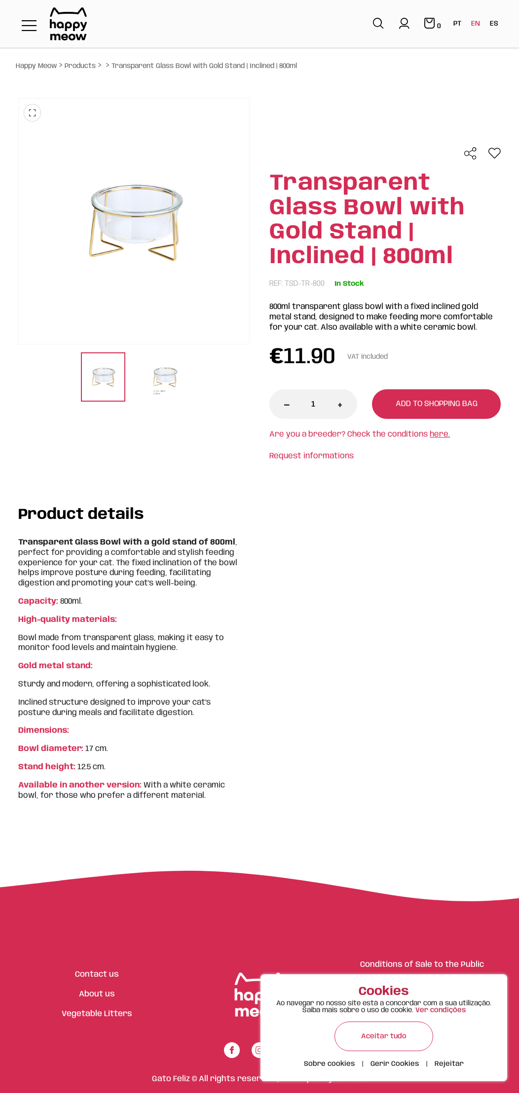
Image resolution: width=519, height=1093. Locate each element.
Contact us (97, 974)
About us (97, 994)
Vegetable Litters (97, 1014)
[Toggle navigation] (29, 26)
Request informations (311, 456)
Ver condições (440, 1010)
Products (80, 66)
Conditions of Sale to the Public (422, 964)
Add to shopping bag (437, 404)
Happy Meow (36, 66)
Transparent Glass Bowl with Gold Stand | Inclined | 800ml (204, 66)
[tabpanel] (103, 378)
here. (440, 434)
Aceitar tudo (384, 1036)
